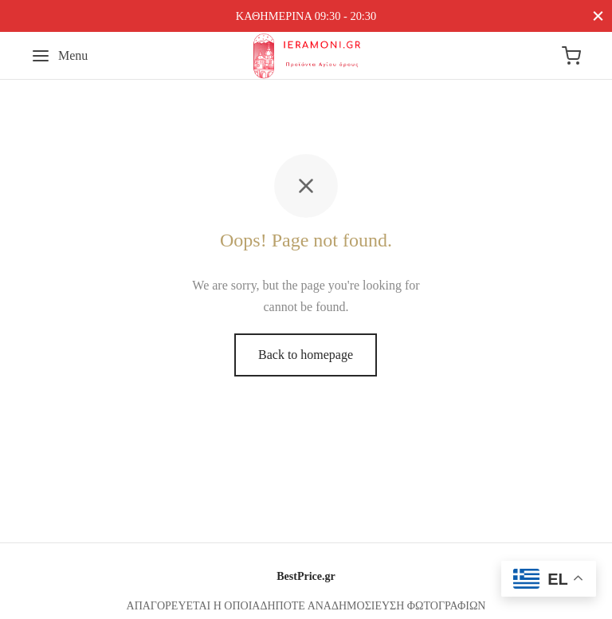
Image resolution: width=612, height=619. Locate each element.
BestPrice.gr (306, 576)
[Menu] (59, 55)
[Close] (598, 16)
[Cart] (571, 55)
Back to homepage (305, 354)
